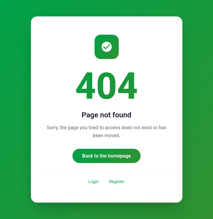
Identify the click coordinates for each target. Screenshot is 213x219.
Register (117, 181)
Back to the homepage (106, 156)
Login (93, 181)
